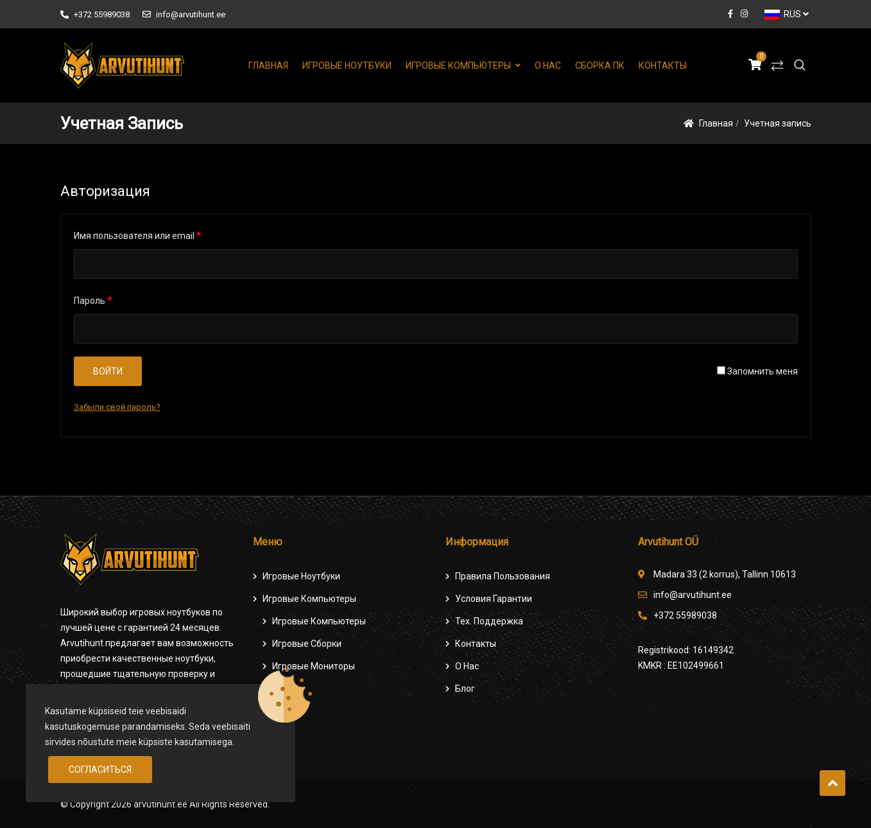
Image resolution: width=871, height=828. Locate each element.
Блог (465, 688)
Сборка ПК (600, 65)
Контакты (663, 65)
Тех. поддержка (489, 621)
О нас (548, 65)
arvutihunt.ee (160, 804)
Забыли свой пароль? (117, 407)
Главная (268, 65)
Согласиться (100, 769)
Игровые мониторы (313, 666)
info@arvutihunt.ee (183, 14)
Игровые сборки (306, 644)
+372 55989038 (95, 14)
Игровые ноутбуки (347, 65)
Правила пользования (502, 576)
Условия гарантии (493, 599)
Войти (108, 371)
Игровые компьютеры (458, 65)
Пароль (93, 300)
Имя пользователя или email (137, 236)
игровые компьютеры (319, 621)
